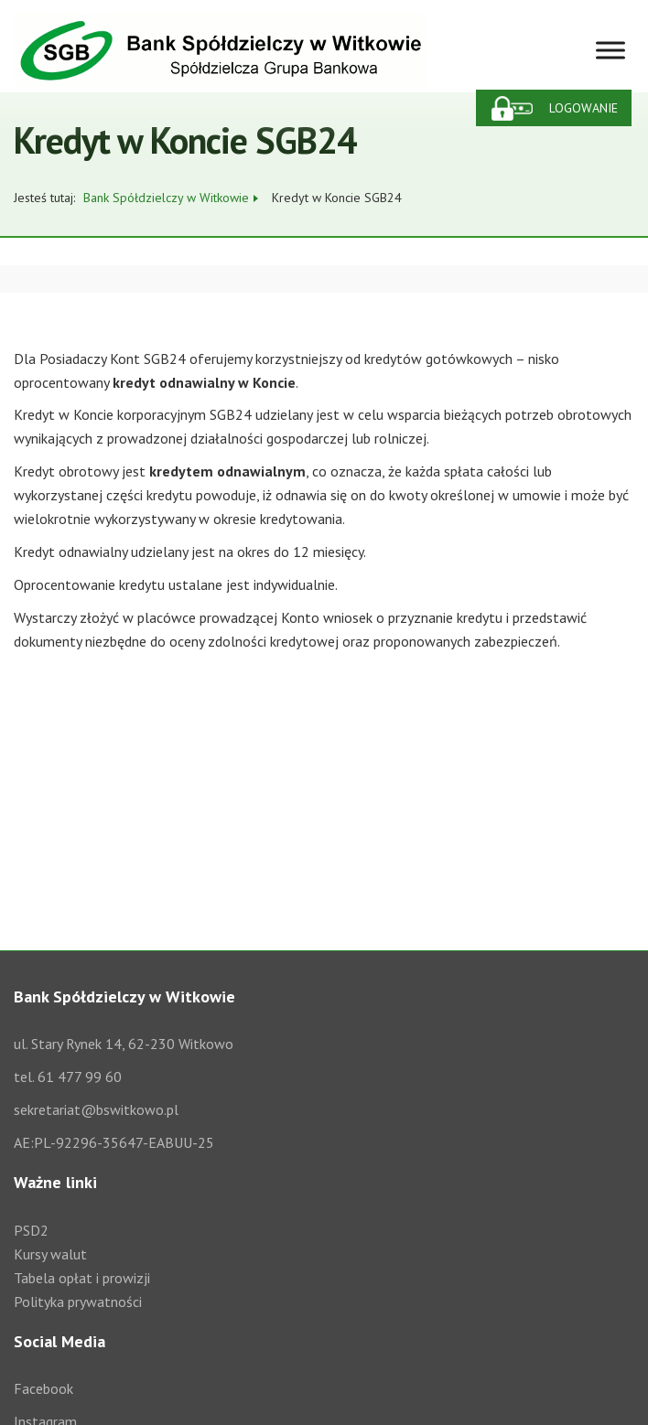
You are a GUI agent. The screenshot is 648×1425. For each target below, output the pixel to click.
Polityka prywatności (78, 1301)
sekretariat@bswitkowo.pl (96, 1109)
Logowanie (583, 108)
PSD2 (31, 1230)
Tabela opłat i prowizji (82, 1278)
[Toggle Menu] (610, 50)
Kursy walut (50, 1254)
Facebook (43, 1388)
